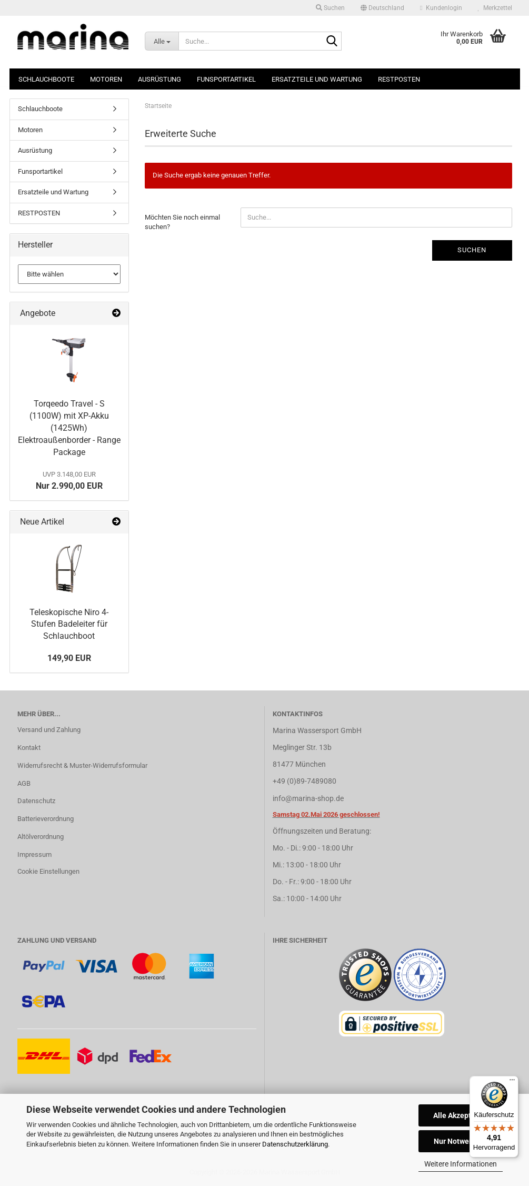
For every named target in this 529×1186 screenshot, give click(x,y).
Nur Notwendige (461, 1141)
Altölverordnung (40, 837)
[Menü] (512, 1082)
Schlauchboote (46, 79)
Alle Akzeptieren (460, 1115)
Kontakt (29, 748)
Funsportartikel (226, 79)
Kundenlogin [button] (441, 8)
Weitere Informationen (460, 1164)
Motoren (106, 79)
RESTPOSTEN (399, 79)
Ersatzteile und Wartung (317, 79)
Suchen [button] (330, 8)
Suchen (471, 250)
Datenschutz (36, 801)
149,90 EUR (69, 658)
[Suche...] (161, 41)
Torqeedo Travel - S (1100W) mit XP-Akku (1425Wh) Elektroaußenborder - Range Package (69, 428)
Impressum (34, 854)
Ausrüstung (159, 79)
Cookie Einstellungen (48, 871)
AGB (24, 783)
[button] (382, 8)
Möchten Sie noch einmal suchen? (182, 222)
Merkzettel (495, 8)
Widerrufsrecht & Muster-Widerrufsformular (82, 765)
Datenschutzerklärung (295, 1144)
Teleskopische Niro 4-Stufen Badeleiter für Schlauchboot (68, 624)
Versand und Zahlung (49, 730)
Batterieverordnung (45, 819)
